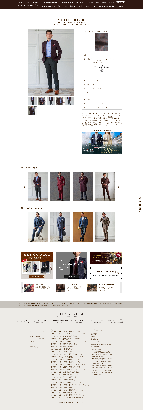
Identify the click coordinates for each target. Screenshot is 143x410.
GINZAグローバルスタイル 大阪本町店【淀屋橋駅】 (62, 379)
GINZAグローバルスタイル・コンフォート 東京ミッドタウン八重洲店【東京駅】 (69, 341)
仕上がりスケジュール (35, 339)
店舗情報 (72, 6)
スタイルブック (33, 349)
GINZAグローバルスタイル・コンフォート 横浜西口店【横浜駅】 (65, 359)
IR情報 (97, 2)
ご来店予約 (120, 6)
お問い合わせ (111, 2)
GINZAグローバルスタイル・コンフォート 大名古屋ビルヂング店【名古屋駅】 (68, 369)
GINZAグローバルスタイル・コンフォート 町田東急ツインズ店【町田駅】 (67, 356)
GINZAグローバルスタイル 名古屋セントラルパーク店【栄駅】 (65, 371)
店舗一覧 (53, 330)
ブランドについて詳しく (99, 62)
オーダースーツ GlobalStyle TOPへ (38, 330)
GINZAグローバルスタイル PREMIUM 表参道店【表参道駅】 (64, 336)
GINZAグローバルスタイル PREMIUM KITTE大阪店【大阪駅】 (65, 372)
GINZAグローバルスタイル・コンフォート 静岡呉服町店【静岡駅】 (66, 366)
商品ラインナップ (62, 6)
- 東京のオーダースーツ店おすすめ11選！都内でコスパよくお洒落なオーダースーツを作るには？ (101, 367)
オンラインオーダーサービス (37, 343)
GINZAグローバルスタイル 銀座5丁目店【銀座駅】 (62, 346)
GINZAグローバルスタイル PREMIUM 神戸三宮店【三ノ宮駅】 (65, 389)
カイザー (95, 92)
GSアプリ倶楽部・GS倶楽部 (106, 6)
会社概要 (93, 336)
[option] (51, 62)
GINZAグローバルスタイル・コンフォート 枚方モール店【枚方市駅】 (66, 382)
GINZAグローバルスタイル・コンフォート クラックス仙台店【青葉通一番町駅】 (69, 333)
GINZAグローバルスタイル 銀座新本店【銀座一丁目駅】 (63, 343)
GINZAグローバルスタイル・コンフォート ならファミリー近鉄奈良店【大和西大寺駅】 (70, 385)
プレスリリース (94, 339)
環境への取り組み (95, 346)
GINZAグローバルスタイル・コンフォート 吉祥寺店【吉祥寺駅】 (65, 353)
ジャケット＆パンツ (103, 31)
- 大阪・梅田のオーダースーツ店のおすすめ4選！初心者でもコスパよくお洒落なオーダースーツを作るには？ (101, 372)
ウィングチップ (102, 107)
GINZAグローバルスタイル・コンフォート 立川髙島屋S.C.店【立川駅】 (67, 354)
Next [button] (77, 62)
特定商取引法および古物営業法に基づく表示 (101, 344)
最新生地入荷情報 (34, 346)
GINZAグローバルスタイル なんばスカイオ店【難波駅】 (63, 380)
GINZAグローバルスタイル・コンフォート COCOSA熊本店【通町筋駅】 (67, 397)
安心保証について (34, 341)
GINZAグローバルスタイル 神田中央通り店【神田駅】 (63, 348)
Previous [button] (25, 62)
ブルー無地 (101, 103)
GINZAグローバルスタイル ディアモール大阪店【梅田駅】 (64, 377)
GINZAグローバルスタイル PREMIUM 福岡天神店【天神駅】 (64, 392)
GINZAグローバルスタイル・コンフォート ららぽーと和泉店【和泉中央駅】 (68, 384)
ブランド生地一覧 (34, 347)
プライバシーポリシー (96, 341)
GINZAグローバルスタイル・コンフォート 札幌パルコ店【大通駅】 (66, 331)
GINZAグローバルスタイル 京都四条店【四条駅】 (62, 387)
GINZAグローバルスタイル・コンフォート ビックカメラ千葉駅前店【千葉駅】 (68, 364)
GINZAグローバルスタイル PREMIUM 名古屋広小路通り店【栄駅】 (66, 367)
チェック (95, 80)
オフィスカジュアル (99, 88)
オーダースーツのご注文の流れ (37, 338)
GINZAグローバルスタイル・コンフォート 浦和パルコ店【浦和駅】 (66, 362)
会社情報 (91, 2)
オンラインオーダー (91, 6)
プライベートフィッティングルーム (38, 331)
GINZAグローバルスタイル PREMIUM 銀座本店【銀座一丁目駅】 (65, 335)
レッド (95, 76)
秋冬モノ (95, 84)
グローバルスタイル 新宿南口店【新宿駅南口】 (61, 349)
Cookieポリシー (94, 343)
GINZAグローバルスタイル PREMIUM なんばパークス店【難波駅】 (66, 374)
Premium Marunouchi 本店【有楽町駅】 (60, 339)
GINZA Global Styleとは (48, 6)
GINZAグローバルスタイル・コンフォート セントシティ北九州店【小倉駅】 (68, 395)
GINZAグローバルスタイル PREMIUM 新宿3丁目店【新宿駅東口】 (66, 338)
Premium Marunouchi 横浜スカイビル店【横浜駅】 (62, 357)
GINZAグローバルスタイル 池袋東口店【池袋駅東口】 (63, 351)
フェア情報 (80, 6)
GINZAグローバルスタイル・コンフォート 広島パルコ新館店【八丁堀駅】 (67, 390)
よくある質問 (94, 333)
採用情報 (104, 2)
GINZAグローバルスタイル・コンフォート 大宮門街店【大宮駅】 (65, 361)
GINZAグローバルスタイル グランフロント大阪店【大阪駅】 (64, 376)
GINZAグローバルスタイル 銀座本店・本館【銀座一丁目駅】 (64, 344)
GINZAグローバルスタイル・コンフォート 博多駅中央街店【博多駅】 (66, 394)
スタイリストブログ (34, 333)
